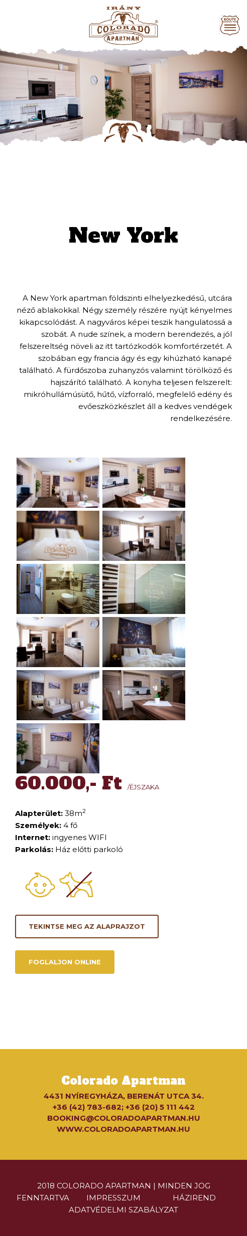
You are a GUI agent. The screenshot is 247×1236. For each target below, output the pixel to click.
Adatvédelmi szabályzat (123, 1209)
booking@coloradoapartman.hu (123, 1118)
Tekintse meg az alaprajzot (87, 926)
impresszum (113, 1197)
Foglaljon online (65, 962)
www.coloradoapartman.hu (123, 1129)
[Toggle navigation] (229, 25)
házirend (194, 1197)
